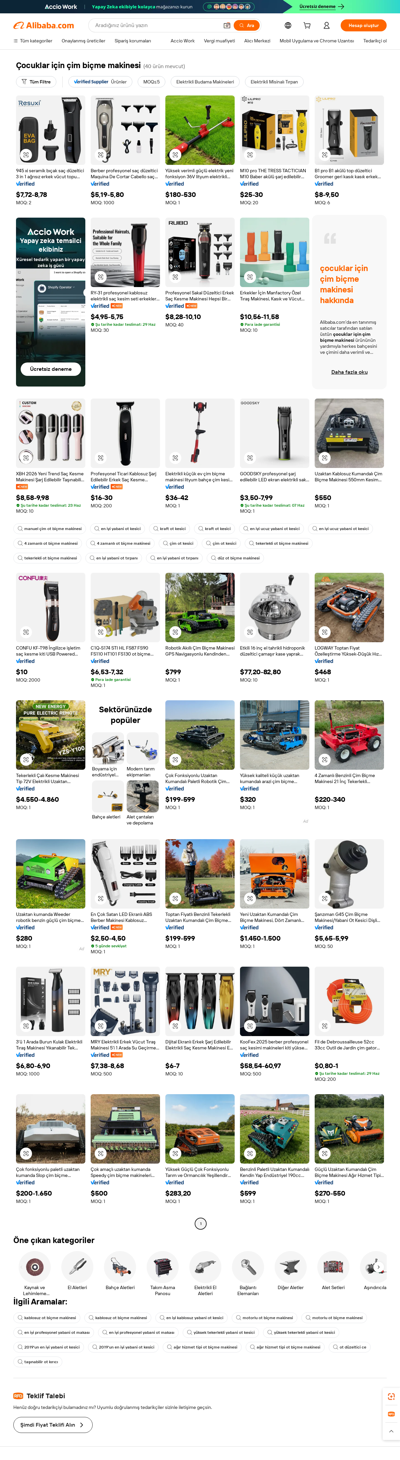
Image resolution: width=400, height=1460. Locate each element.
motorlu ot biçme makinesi (264, 1317)
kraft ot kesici (169, 528)
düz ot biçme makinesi (235, 558)
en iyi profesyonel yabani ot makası (54, 1332)
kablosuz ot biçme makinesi (47, 1317)
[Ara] (247, 25)
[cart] (308, 26)
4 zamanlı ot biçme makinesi (48, 543)
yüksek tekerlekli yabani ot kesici (221, 1332)
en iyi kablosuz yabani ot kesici (191, 1317)
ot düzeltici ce (349, 1347)
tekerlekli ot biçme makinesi (278, 543)
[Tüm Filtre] (36, 81)
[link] (391, 1396)
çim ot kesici (178, 543)
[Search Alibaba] (156, 25)
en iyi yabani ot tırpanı (114, 558)
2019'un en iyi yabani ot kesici (49, 1347)
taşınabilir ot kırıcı (38, 1362)
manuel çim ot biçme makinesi (50, 528)
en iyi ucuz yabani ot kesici (271, 528)
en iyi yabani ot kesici (117, 528)
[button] (227, 25)
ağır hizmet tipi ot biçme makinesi (202, 1347)
